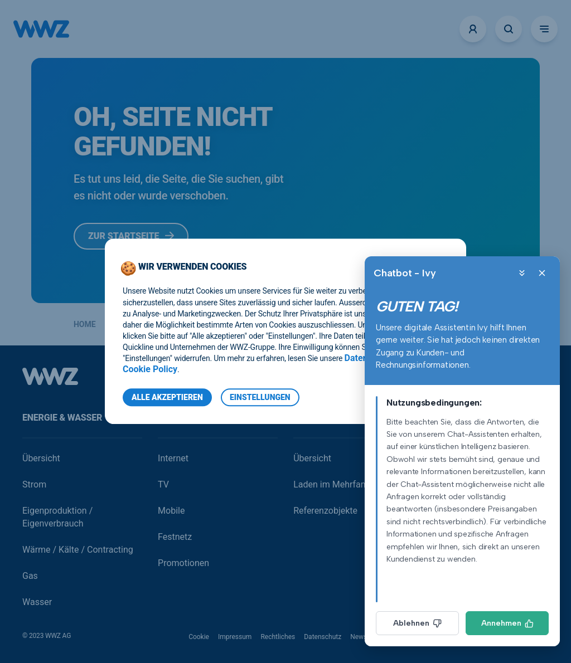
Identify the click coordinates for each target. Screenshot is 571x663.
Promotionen (183, 563)
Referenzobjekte (325, 510)
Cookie (198, 637)
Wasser (37, 602)
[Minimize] (522, 273)
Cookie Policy (150, 369)
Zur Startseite (131, 236)
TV (163, 484)
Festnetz (175, 537)
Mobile (171, 510)
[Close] (542, 273)
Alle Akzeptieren (167, 397)
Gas (30, 576)
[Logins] (472, 29)
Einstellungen (260, 397)
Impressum (234, 637)
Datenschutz (322, 637)
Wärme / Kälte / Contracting (77, 549)
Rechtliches (277, 637)
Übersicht (41, 458)
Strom (34, 484)
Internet (173, 458)
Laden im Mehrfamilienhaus (348, 484)
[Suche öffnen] (508, 29)
